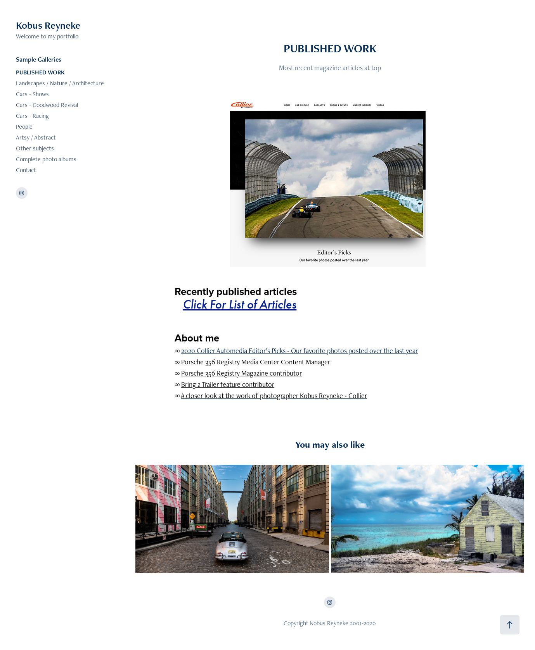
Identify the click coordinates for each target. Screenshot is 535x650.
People (24, 126)
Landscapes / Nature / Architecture (60, 83)
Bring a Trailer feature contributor (227, 384)
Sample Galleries (38, 59)
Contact (26, 170)
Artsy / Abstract (36, 137)
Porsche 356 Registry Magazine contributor (241, 373)
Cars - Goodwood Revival (47, 105)
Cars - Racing (32, 116)
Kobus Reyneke (48, 25)
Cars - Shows (32, 94)
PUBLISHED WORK (40, 72)
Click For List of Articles (239, 304)
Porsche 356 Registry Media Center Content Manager (255, 361)
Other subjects (35, 148)
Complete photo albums (46, 159)
